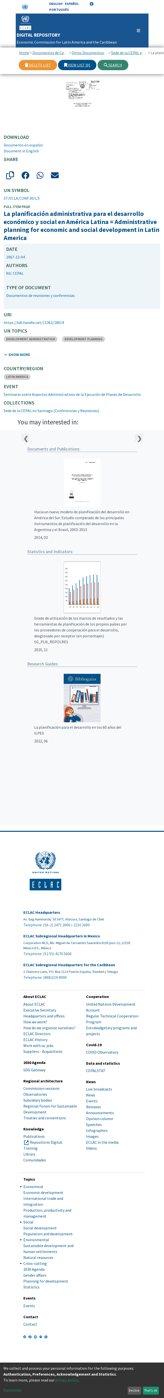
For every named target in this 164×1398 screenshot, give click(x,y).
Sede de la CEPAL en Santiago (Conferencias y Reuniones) (129, 52)
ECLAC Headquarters (41, 912)
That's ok (150, 1390)
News (90, 1095)
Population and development (48, 1233)
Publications (34, 1136)
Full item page (17, 206)
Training (30, 1148)
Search (113, 65)
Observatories (35, 1094)
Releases (93, 1106)
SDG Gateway (34, 1069)
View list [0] (77, 65)
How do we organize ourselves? (49, 1027)
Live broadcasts (99, 1089)
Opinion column (99, 1118)
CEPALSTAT (95, 1070)
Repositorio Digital (46, 1142)
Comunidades (34, 1159)
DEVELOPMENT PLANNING (83, 339)
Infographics (97, 1130)
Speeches (94, 1124)
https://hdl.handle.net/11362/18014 (34, 322)
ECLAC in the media (102, 1142)
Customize (12, 1390)
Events (92, 1100)
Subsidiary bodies (37, 1100)
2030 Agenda (34, 1269)
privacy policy (66, 1380)
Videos (91, 1148)
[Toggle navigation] (136, 30)
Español (72, 3)
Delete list (38, 65)
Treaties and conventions (44, 1117)
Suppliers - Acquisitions (42, 1051)
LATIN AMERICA (17, 377)
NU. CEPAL (15, 273)
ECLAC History (35, 1039)
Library (29, 1154)
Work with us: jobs (38, 1045)
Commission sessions (41, 1088)
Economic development (43, 1192)
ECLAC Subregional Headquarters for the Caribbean (69, 965)
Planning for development (45, 1281)
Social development (40, 1227)
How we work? (35, 1021)
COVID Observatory (102, 1052)
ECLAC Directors (37, 1033)
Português (59, 9)
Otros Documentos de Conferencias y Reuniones (90, 52)
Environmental (36, 1239)
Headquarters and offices (44, 1015)
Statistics (31, 1287)
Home (24, 52)
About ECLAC (34, 1004)
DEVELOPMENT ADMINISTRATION (30, 339)
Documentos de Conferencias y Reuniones (50, 52)
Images (92, 1136)
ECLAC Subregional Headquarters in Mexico (61, 936)
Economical (33, 1186)
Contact (30, 1324)
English (55, 3)
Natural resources (38, 1257)
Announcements (100, 1112)
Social (28, 1222)
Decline (134, 1390)
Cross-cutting (35, 1263)
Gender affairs (34, 1275)
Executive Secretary (39, 1010)
